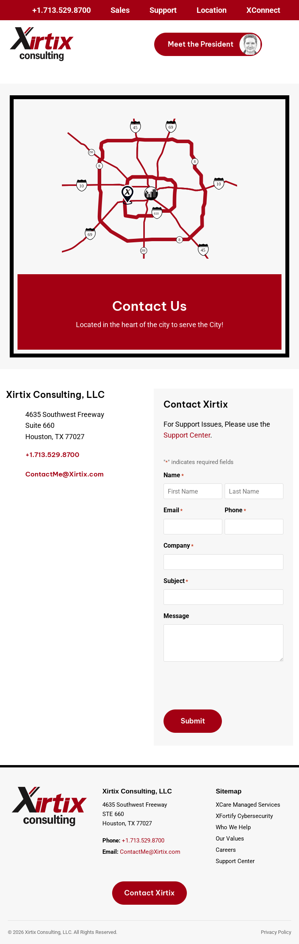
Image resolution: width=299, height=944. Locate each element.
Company (178, 546)
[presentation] (223, 686)
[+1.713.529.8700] (12, 456)
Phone (235, 511)
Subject (176, 581)
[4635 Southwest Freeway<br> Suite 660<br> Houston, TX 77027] (12, 415)
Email (173, 511)
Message (176, 616)
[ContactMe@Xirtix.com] (12, 476)
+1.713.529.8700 (52, 454)
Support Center (187, 435)
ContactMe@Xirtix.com (64, 474)
